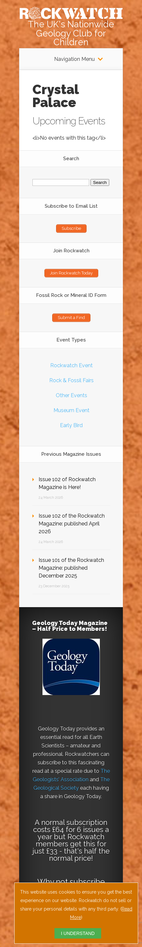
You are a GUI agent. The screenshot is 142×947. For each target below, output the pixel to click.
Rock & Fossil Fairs (71, 380)
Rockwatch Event (71, 365)
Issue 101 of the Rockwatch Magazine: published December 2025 (71, 568)
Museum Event (71, 410)
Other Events (71, 395)
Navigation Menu (74, 59)
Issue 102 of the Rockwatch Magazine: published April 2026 (72, 524)
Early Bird (71, 425)
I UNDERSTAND (78, 933)
